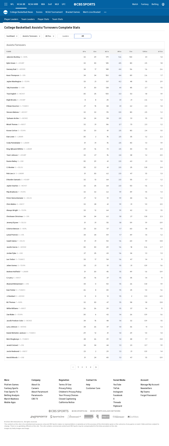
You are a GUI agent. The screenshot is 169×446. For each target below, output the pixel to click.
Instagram (118, 392)
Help (88, 384)
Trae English (11, 94)
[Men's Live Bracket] (92, 12)
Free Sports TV (11, 392)
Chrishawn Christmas (15, 216)
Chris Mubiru (11, 204)
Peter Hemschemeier (15, 198)
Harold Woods (12, 357)
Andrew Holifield (13, 271)
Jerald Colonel (12, 345)
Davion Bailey (12, 161)
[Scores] (39, 12)
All (83, 36)
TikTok (116, 388)
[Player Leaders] (11, 19)
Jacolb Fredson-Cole (15, 321)
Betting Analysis (11, 395)
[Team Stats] (57, 19)
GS (94, 51)
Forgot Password (148, 395)
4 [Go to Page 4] (90, 367)
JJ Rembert (11, 296)
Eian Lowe (10, 137)
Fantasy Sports (11, 388)
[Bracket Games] (73, 12)
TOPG (144, 51)
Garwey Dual (11, 69)
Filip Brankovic (12, 192)
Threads (117, 402)
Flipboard (117, 406)
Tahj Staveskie (12, 88)
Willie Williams (12, 308)
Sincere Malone (13, 112)
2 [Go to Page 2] (82, 367)
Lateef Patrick (12, 235)
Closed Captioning (67, 399)
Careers (35, 388)
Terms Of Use (65, 384)
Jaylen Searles (12, 186)
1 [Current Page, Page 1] (78, 367)
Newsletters (146, 388)
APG (119, 51)
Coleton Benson (13, 229)
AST (107, 51)
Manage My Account (150, 384)
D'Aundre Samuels (14, 180)
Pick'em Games (11, 384)
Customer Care (93, 388)
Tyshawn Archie (13, 118)
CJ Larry (10, 278)
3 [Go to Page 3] (86, 367)
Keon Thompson (13, 75)
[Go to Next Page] (96, 367)
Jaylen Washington (14, 81)
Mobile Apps (10, 402)
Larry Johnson (12, 327)
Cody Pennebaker (13, 143)
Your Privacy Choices (68, 395)
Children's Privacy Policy (70, 392)
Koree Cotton (12, 130)
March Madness (11, 399)
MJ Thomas (11, 302)
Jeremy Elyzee (12, 222)
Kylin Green (11, 63)
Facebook (117, 395)
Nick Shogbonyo (13, 339)
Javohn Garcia (12, 247)
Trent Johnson (12, 155)
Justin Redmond (13, 351)
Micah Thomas (12, 124)
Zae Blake (10, 314)
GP (84, 51)
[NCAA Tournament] (54, 12)
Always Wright (12, 210)
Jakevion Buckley (13, 57)
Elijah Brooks (12, 100)
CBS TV (35, 399)
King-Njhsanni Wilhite (15, 149)
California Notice (66, 402)
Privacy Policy (65, 388)
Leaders (65, 36)
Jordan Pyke (11, 253)
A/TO (160, 51)
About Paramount (40, 392)
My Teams (145, 392)
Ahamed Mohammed (15, 284)
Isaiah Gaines (12, 241)
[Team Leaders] (28, 19)
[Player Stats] (43, 19)
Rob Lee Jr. (11, 173)
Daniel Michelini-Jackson (16, 333)
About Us (36, 384)
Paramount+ (37, 395)
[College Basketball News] (21, 12)
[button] (105, 12)
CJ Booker (10, 167)
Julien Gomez (12, 265)
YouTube (117, 384)
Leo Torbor (11, 259)
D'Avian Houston (13, 106)
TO (130, 51)
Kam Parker (11, 290)
